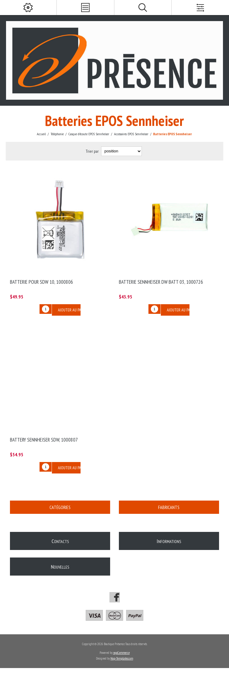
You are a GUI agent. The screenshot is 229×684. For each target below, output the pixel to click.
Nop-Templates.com (121, 658)
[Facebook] (114, 597)
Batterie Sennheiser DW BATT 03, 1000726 (161, 282)
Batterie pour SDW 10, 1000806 (41, 282)
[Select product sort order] (121, 151)
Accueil (41, 134)
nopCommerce (121, 653)
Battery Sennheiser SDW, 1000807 (44, 439)
